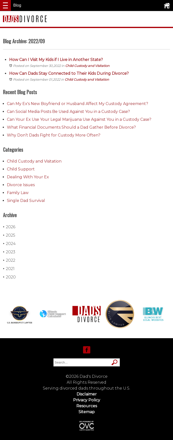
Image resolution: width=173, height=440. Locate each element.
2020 (9, 277)
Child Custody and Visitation (87, 66)
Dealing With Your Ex (28, 177)
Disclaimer (87, 394)
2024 (9, 243)
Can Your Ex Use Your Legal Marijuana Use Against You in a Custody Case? (79, 119)
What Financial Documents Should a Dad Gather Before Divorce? (71, 127)
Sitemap (87, 412)
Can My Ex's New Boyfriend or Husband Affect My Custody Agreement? (77, 103)
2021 (9, 269)
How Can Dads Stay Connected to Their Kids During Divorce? (69, 73)
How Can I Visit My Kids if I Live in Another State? (56, 59)
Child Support (21, 169)
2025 (9, 235)
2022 (9, 260)
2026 (9, 227)
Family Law (18, 192)
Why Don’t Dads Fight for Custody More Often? (53, 135)
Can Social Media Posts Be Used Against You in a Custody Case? (68, 111)
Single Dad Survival (26, 200)
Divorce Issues (21, 184)
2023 (9, 252)
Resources (86, 406)
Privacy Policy (86, 400)
